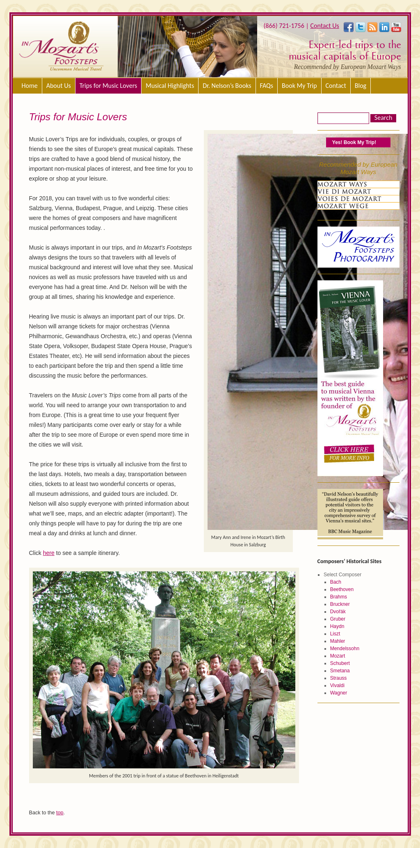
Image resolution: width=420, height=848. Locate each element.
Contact (336, 85)
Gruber (337, 619)
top (60, 813)
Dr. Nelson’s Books (227, 85)
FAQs (267, 85)
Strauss (338, 678)
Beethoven (342, 589)
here (49, 553)
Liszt (335, 634)
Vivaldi (337, 685)
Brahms (338, 597)
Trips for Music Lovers (108, 85)
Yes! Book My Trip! (354, 142)
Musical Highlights (170, 85)
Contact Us (324, 26)
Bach (335, 582)
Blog (360, 85)
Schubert (340, 663)
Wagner (338, 693)
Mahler (337, 641)
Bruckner (340, 604)
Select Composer (342, 575)
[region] (187, 46)
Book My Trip (299, 85)
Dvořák (338, 611)
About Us (58, 85)
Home (30, 85)
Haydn (337, 626)
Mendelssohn (344, 648)
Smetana (340, 671)
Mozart (337, 656)
